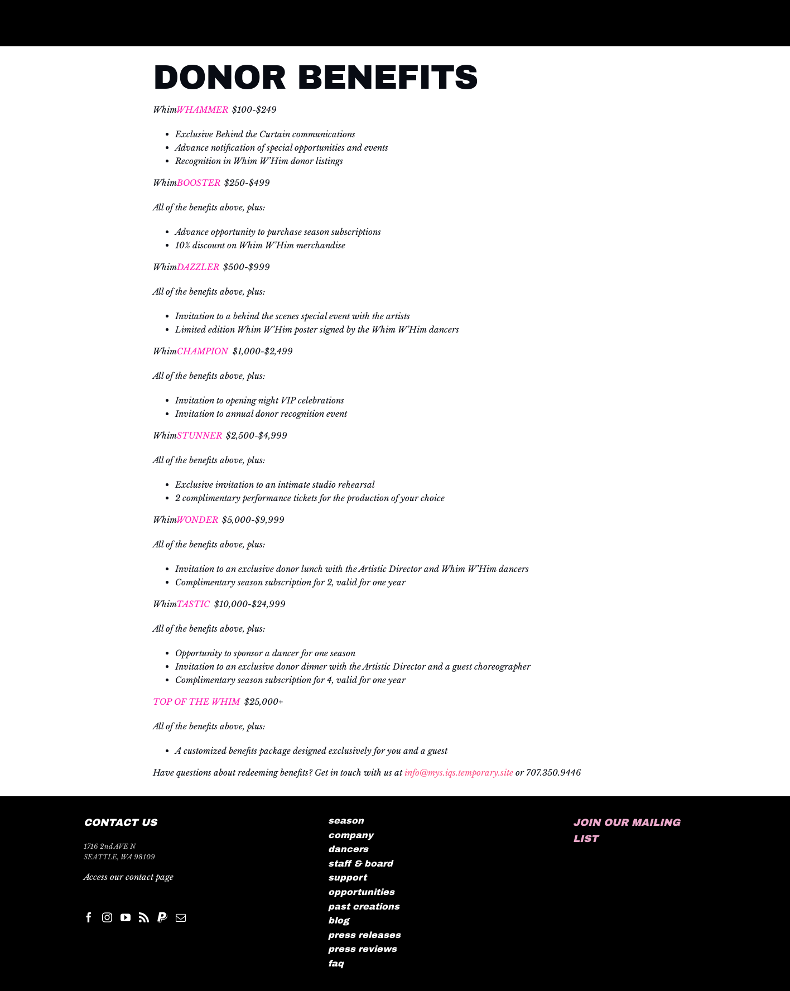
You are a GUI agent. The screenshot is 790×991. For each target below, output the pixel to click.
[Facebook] (89, 917)
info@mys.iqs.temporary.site (458, 772)
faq (336, 963)
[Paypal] (162, 917)
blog (338, 920)
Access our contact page (129, 877)
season (346, 820)
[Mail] (181, 917)
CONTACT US (120, 822)
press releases (364, 935)
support (347, 877)
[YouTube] (126, 917)
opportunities (361, 892)
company (350, 835)
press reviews (362, 949)
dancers (348, 849)
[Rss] (144, 917)
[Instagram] (107, 917)
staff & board (360, 863)
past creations (363, 906)
